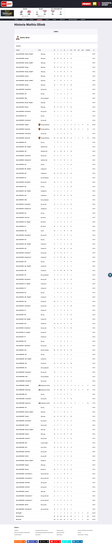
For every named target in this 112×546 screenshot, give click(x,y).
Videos (31, 19)
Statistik (39, 19)
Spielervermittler (60, 532)
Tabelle (24, 19)
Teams (54, 19)
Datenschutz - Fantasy (83, 534)
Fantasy (83, 19)
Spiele (16, 19)
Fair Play (62, 19)
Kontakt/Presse (17, 534)
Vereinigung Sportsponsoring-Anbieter (44, 532)
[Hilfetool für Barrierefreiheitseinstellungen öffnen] (110, 275)
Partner (79, 532)
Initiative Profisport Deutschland (85, 530)
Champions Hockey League (41, 530)
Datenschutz (59, 534)
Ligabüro (16, 530)
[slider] (64, 13)
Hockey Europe (60, 530)
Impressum (37, 534)
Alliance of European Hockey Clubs (22, 532)
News (47, 19)
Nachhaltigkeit (73, 19)
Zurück (56, 31)
